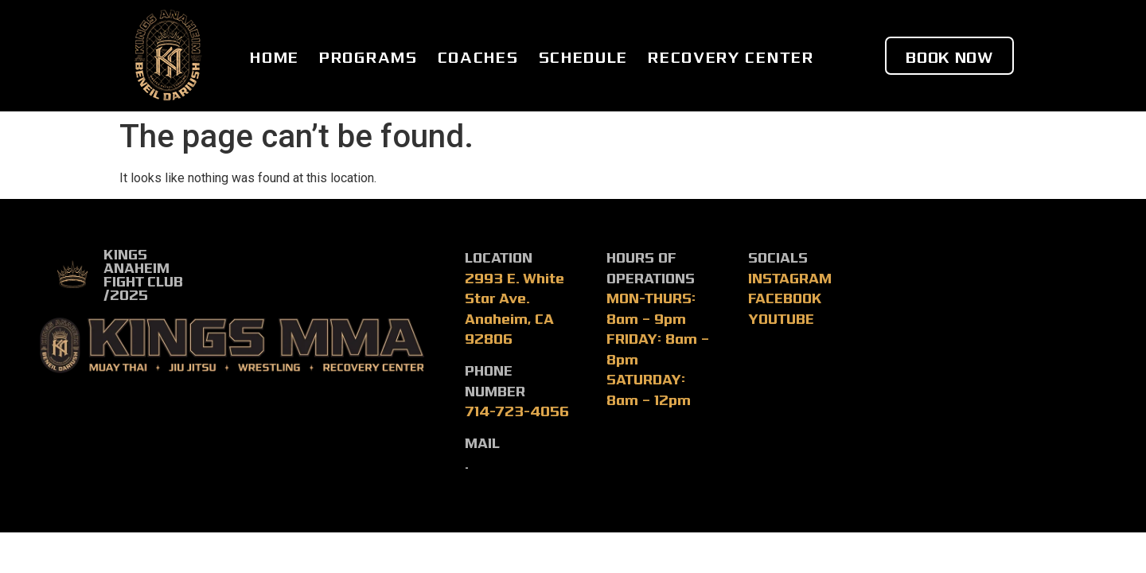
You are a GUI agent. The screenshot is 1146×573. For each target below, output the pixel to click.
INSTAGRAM (790, 277)
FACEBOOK (785, 297)
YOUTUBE (781, 318)
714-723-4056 (517, 410)
